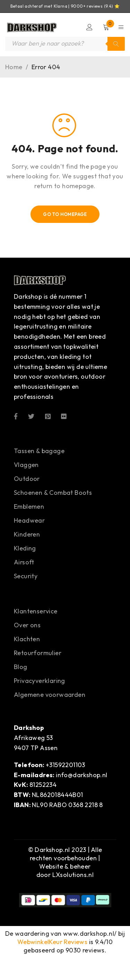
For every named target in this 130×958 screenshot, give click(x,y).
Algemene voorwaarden (49, 695)
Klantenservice (36, 611)
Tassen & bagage (39, 451)
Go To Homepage (65, 214)
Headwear (29, 520)
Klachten (27, 639)
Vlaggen (26, 465)
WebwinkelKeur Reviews (52, 942)
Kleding (25, 548)
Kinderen (27, 534)
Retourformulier (37, 653)
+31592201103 (65, 765)
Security (25, 576)
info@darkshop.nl (81, 775)
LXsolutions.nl (73, 875)
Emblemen (29, 506)
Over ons (27, 625)
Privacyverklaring (39, 681)
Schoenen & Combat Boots (53, 493)
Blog (20, 667)
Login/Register (89, 27)
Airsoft (24, 562)
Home (14, 67)
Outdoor (27, 479)
